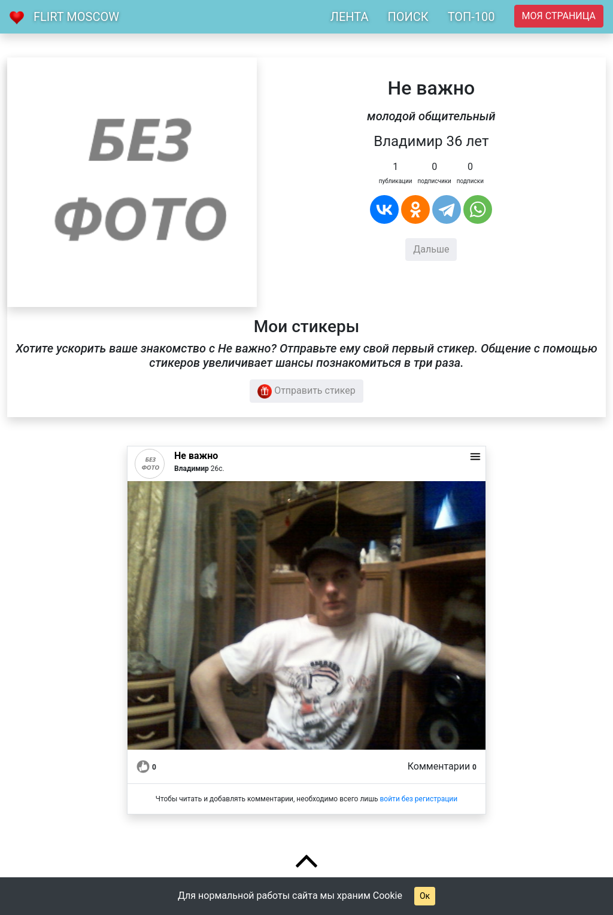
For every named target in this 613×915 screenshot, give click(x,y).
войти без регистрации (418, 799)
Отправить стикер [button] (306, 391)
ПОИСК (407, 17)
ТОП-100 (471, 17)
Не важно (196, 455)
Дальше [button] (431, 249)
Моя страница (559, 16)
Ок (425, 896)
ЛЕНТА (349, 17)
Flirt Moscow (76, 17)
